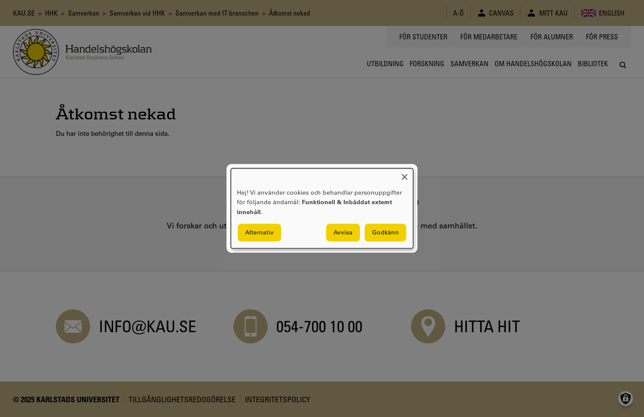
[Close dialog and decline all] (404, 173)
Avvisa (343, 233)
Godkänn (385, 233)
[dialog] (322, 208)
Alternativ (259, 233)
